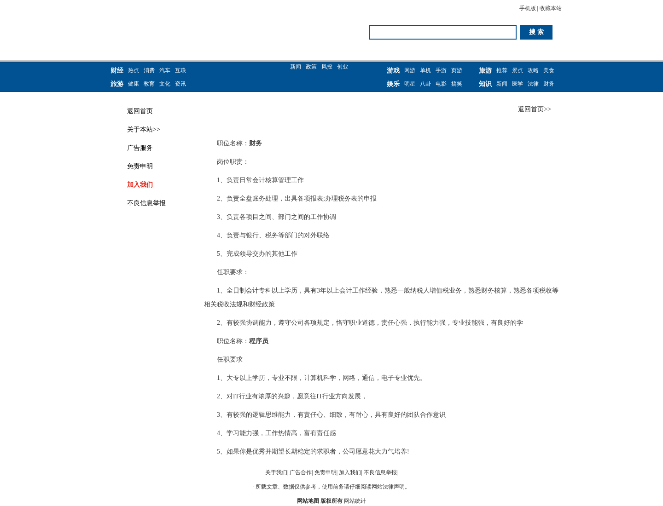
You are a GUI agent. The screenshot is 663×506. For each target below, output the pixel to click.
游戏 (393, 70)
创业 (342, 66)
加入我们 (140, 184)
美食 (548, 70)
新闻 (295, 66)
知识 (485, 83)
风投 (326, 66)
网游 (409, 70)
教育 (149, 83)
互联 (180, 70)
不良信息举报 (146, 203)
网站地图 (308, 501)
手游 (441, 70)
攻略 (533, 70)
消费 (149, 70)
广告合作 (301, 472)
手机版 (527, 8)
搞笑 (456, 83)
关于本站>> (143, 129)
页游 (456, 70)
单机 (425, 70)
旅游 (116, 83)
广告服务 (140, 147)
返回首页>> (534, 109)
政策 (311, 66)
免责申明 (140, 166)
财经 (116, 70)
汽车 (164, 70)
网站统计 (355, 501)
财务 (548, 83)
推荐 (501, 70)
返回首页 (140, 111)
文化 (164, 83)
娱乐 (393, 83)
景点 (517, 70)
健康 (133, 83)
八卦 (425, 83)
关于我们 (276, 472)
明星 (409, 83)
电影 (441, 83)
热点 (133, 70)
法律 (533, 83)
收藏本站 (551, 8)
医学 (517, 83)
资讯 (180, 83)
